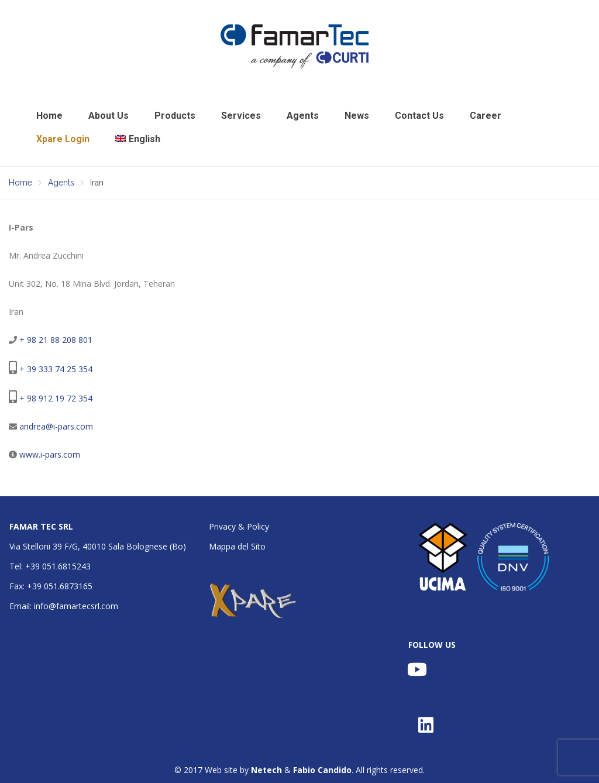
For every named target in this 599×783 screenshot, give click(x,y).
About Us (108, 115)
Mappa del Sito (237, 546)
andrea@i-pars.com (56, 426)
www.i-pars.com (49, 454)
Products (174, 115)
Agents (303, 115)
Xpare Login (62, 139)
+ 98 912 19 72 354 (55, 398)
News (357, 115)
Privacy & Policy (239, 526)
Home (49, 115)
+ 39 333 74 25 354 (55, 369)
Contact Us (419, 115)
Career (485, 115)
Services (241, 115)
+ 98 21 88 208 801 (55, 339)
